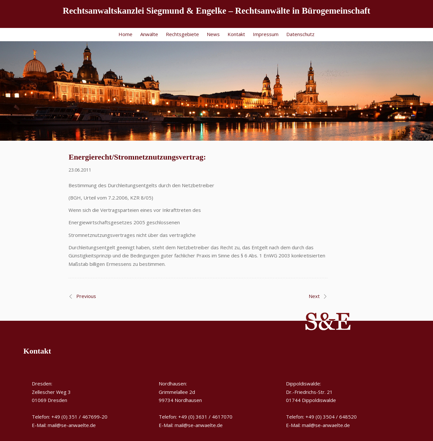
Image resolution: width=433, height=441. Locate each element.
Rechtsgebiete (182, 34)
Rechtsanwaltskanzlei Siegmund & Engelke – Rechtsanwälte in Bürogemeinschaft (216, 11)
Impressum (265, 34)
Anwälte (149, 34)
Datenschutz (300, 34)
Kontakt (236, 34)
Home (125, 34)
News (213, 34)
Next (314, 296)
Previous (86, 296)
